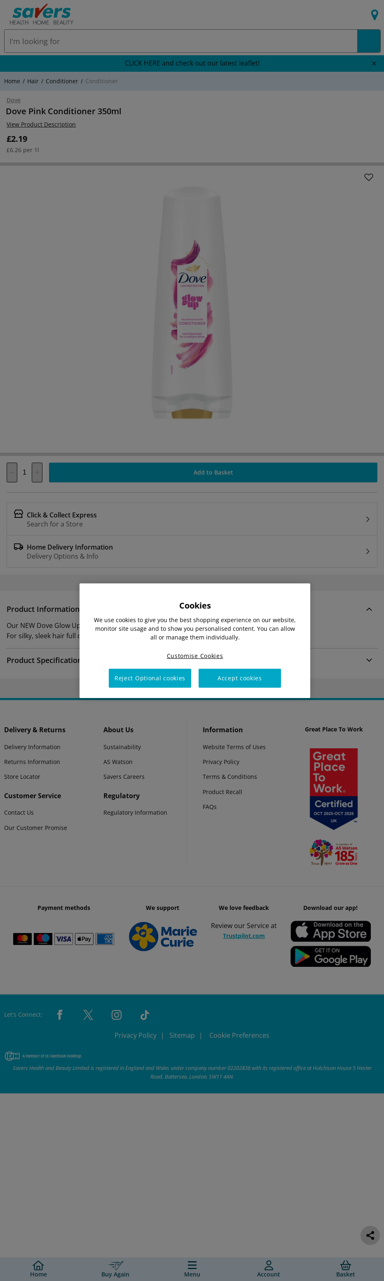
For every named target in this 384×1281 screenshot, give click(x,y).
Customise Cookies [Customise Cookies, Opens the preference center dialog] (195, 655)
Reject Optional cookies (150, 678)
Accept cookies (240, 678)
